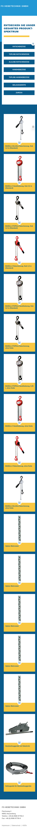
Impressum (6, 825)
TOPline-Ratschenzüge (19, 54)
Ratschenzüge (19, 46)
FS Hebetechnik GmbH (14, 6)
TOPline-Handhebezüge (19, 77)
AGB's (24, 825)
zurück (19, 92)
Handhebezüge (19, 69)
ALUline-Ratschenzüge (19, 62)
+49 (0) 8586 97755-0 (15, 816)
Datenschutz (16, 825)
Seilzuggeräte (19, 85)
